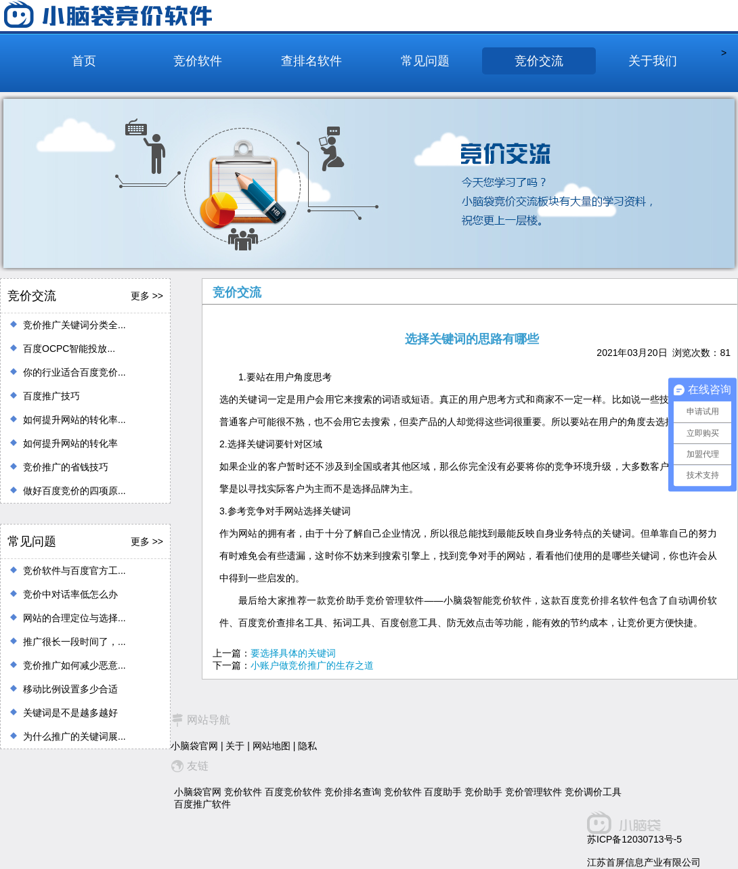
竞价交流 (539, 61)
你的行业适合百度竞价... (74, 372)
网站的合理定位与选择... (74, 617)
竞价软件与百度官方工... (74, 570)
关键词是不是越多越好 (70, 712)
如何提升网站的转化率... (74, 419)
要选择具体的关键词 (293, 653)
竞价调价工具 (593, 791)
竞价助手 (483, 791)
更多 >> (147, 295)
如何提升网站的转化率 (70, 443)
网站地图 (271, 745)
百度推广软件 (202, 804)
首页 (84, 61)
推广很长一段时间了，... (74, 641)
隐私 (307, 745)
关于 (234, 745)
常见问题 (425, 61)
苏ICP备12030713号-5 (634, 839)
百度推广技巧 (51, 396)
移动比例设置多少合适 (70, 689)
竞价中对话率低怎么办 (70, 594)
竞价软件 (197, 61)
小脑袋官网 (194, 745)
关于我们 (652, 61)
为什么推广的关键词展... (74, 736)
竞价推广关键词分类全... (74, 324)
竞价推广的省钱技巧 (65, 467)
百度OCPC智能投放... (69, 348)
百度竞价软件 (293, 791)
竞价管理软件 (533, 791)
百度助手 (443, 791)
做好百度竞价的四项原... (74, 490)
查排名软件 (311, 61)
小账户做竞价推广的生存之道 (312, 665)
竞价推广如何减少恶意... (74, 665)
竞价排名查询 (352, 791)
